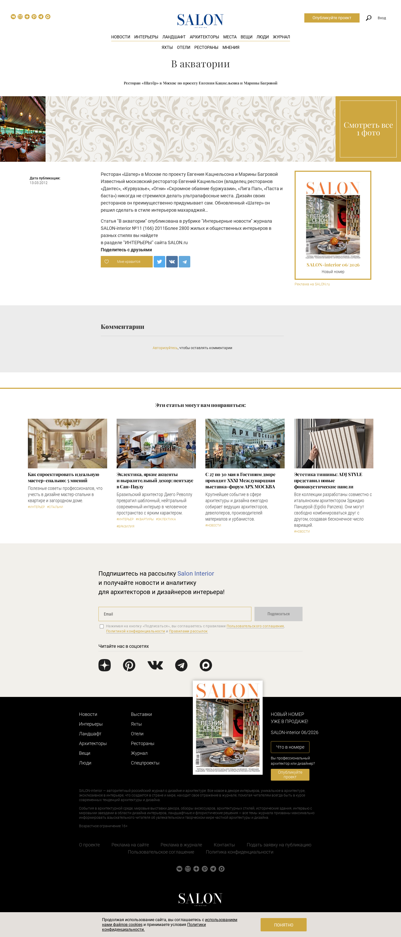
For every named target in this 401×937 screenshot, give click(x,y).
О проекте (89, 844)
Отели (183, 47)
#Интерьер (36, 507)
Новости (120, 37)
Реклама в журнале (181, 844)
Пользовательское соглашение (161, 852)
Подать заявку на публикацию (279, 844)
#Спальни (55, 507)
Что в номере (290, 747)
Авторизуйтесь (165, 348)
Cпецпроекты (145, 763)
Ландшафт (174, 37)
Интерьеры (146, 37)
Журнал (281, 37)
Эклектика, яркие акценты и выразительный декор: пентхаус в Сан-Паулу (155, 480)
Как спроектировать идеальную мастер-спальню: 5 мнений (63, 477)
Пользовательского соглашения (255, 626)
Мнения (230, 47)
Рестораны (206, 47)
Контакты (224, 844)
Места (230, 37)
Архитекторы (204, 37)
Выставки (141, 714)
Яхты (167, 47)
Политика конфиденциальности (239, 852)
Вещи (246, 37)
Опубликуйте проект (332, 17)
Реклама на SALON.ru (312, 284)
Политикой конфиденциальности (135, 631)
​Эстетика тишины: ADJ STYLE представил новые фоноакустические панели (328, 480)
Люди (263, 37)
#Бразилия (125, 526)
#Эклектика (166, 519)
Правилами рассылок (188, 631)
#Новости (213, 525)
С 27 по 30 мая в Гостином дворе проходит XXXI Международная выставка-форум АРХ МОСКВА (240, 480)
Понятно (283, 925)
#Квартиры (145, 519)
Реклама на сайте (130, 844)
